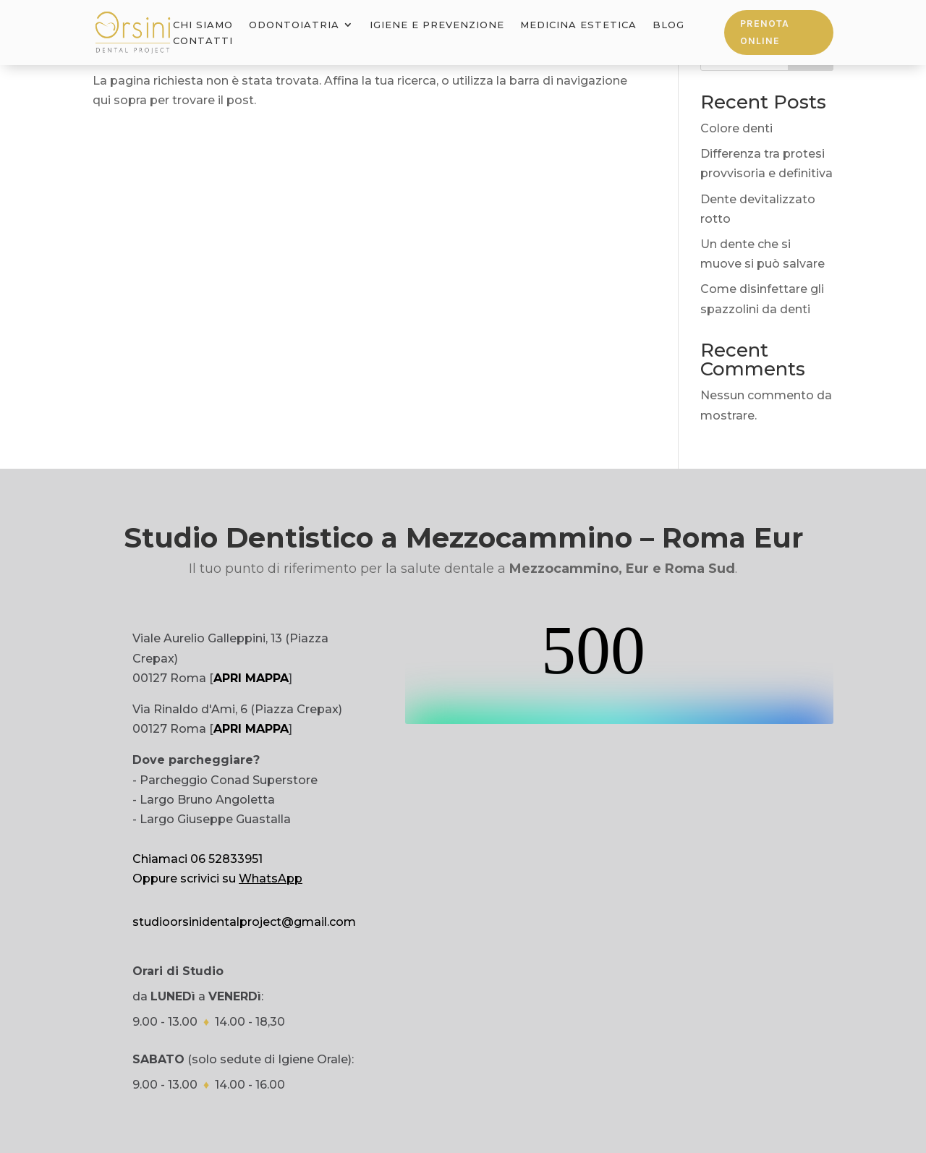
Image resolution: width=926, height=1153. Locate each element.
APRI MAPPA (251, 678)
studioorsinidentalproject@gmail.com (244, 922)
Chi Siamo (203, 25)
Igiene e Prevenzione (437, 25)
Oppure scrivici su (217, 878)
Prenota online (764, 32)
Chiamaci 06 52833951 (197, 859)
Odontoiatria (294, 25)
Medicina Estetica (578, 25)
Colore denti (736, 128)
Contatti (203, 40)
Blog (668, 25)
